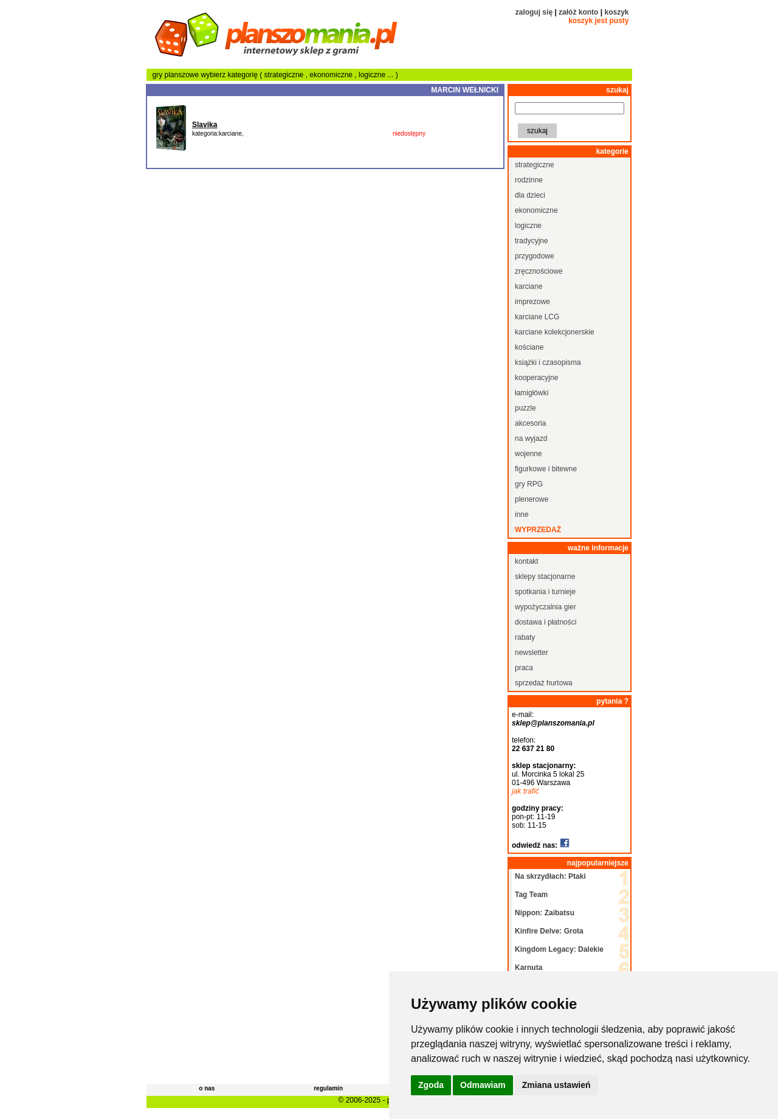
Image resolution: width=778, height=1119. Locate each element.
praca (524, 667)
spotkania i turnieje (545, 591)
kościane (529, 347)
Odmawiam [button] (483, 1085)
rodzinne (529, 180)
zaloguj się (534, 12)
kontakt (527, 561)
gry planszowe (176, 75)
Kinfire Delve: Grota (549, 931)
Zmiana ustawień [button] (556, 1085)
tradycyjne (531, 241)
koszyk (616, 12)
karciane (528, 286)
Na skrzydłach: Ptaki (550, 876)
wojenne (528, 453)
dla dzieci (530, 195)
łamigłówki (531, 393)
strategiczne (285, 75)
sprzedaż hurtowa (544, 683)
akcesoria (530, 423)
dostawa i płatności (545, 622)
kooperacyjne (536, 377)
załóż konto (578, 12)
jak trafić (525, 791)
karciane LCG (537, 317)
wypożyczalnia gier (545, 607)
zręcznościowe (539, 271)
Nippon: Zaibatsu (544, 913)
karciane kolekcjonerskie (554, 332)
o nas (207, 1088)
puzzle (525, 408)
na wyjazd (531, 438)
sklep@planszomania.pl (553, 723)
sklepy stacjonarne (545, 576)
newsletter (531, 652)
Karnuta (528, 967)
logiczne (373, 75)
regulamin (328, 1088)
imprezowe (532, 301)
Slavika (204, 124)
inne (522, 514)
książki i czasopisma (548, 362)
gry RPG (529, 484)
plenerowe (531, 499)
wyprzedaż (538, 529)
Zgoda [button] (431, 1085)
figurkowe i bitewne (546, 469)
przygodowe (534, 256)
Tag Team (531, 894)
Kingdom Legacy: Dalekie (559, 949)
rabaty (525, 637)
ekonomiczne (331, 75)
